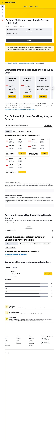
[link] (14, 96)
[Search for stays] (2, 9)
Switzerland (18, 63)
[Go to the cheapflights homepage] (10, 2)
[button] (2, 2)
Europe (12, 63)
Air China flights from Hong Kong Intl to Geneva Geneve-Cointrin (17, 255)
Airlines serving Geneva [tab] (14, 243)
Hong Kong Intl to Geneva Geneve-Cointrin (29, 63)
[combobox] (26, 26)
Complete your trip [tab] (39, 243)
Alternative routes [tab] (27, 243)
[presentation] (26, 72)
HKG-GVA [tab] (30, 226)
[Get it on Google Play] (46, 342)
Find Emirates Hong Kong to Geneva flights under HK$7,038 (23, 109)
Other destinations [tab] (23, 247)
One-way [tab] (32, 131)
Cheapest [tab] (11, 131)
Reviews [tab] (18, 269)
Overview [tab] (11, 269)
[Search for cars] (2, 12)
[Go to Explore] (2, 15)
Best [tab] (18, 131)
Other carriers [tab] (12, 247)
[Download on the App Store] (46, 345)
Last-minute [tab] (24, 131)
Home (8, 63)
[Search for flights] (2, 6)
